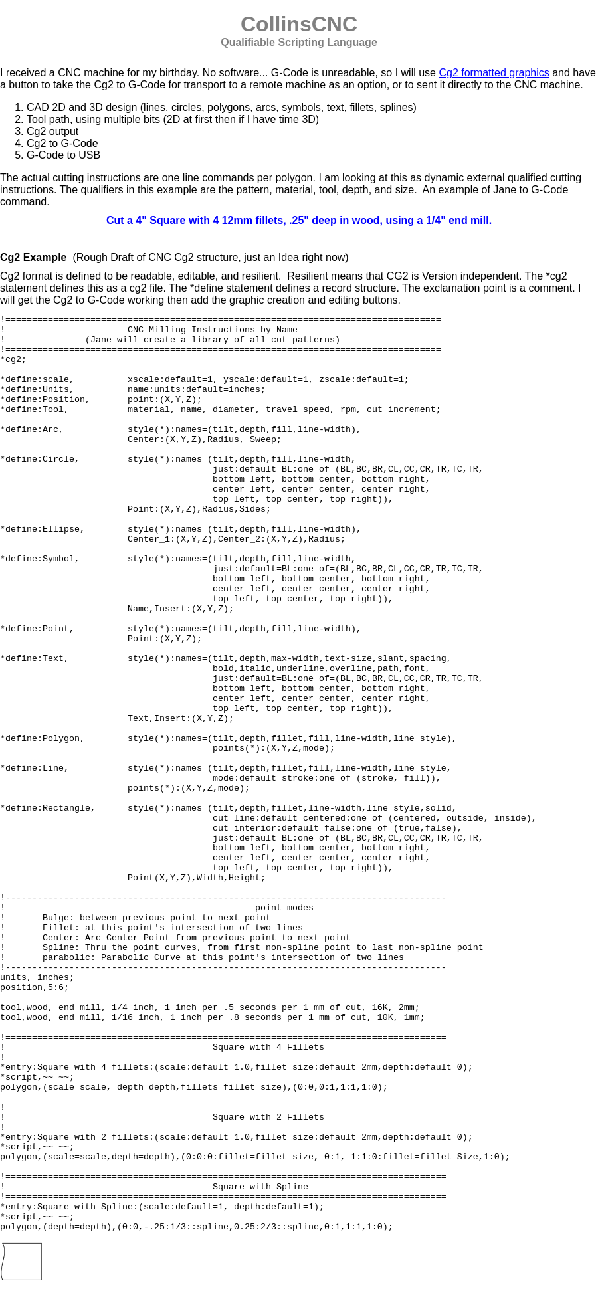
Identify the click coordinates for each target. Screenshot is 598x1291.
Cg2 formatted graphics (494, 72)
